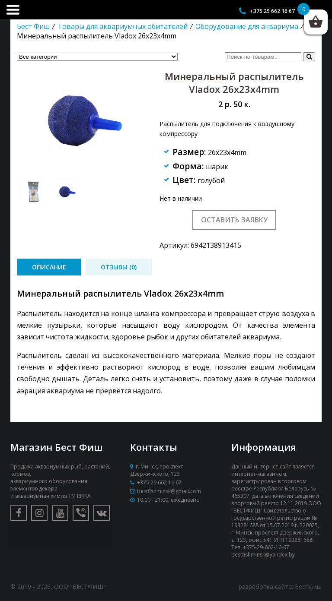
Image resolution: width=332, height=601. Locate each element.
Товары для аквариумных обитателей (122, 26)
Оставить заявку (234, 220)
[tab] (49, 267)
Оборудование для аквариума (246, 26)
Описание (49, 267)
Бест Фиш (33, 26)
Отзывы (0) (119, 267)
